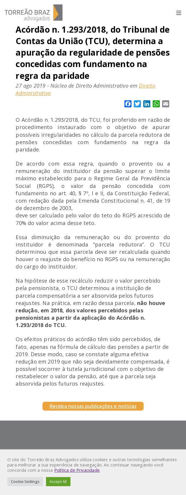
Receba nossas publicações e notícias (93, 406)
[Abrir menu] (175, 13)
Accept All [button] (58, 481)
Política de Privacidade (77, 470)
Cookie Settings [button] (25, 481)
